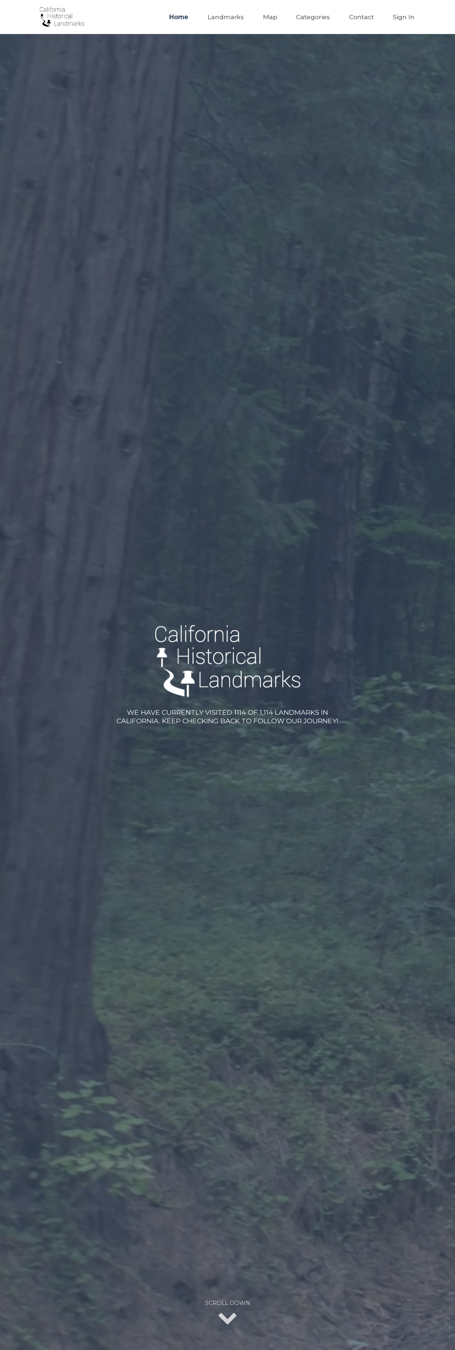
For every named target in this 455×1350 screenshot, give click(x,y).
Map (270, 17)
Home (178, 17)
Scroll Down (227, 1313)
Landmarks (226, 17)
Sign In (403, 17)
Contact (361, 17)
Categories (313, 17)
